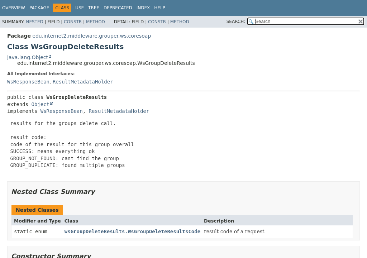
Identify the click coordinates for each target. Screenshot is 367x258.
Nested (34, 21)
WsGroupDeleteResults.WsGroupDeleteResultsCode (132, 231)
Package (39, 7)
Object (40, 104)
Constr (73, 21)
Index (143, 7)
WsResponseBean (28, 82)
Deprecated (118, 7)
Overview (13, 7)
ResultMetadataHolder (83, 82)
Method (95, 21)
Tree (93, 7)
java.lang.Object (27, 57)
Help (159, 7)
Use (79, 7)
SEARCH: (236, 21)
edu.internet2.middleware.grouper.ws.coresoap (91, 36)
